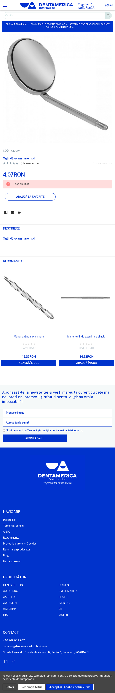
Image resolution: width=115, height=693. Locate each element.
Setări (10, 687)
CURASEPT (10, 602)
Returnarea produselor (16, 549)
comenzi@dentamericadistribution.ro (25, 646)
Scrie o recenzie (102, 163)
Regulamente (11, 537)
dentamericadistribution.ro (67, 430)
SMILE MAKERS (68, 590)
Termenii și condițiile (39, 430)
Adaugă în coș (29, 362)
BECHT (63, 596)
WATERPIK (10, 608)
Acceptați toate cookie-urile (69, 687)
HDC (6, 614)
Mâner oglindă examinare (29, 336)
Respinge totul (31, 687)
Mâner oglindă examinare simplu (86, 336)
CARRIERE (9, 596)
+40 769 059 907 (14, 640)
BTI (61, 608)
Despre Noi (9, 519)
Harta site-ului (11, 561)
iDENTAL (64, 602)
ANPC (7, 531)
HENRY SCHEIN (13, 585)
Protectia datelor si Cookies (19, 543)
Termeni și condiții (13, 525)
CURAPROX (10, 590)
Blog (6, 555)
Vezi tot (63, 614)
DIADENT (65, 585)
